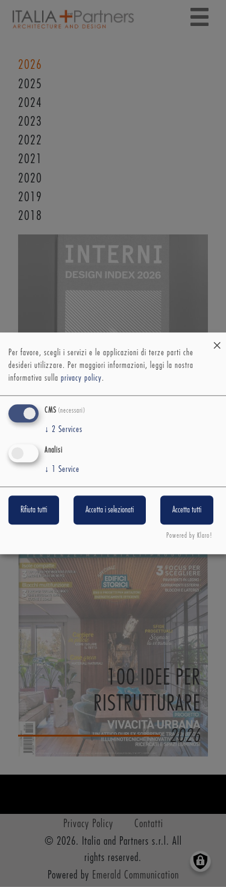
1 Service (62, 469)
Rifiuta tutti (33, 510)
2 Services (64, 430)
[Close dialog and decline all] (217, 339)
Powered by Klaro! (189, 536)
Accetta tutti (186, 510)
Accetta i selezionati (110, 510)
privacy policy (81, 378)
